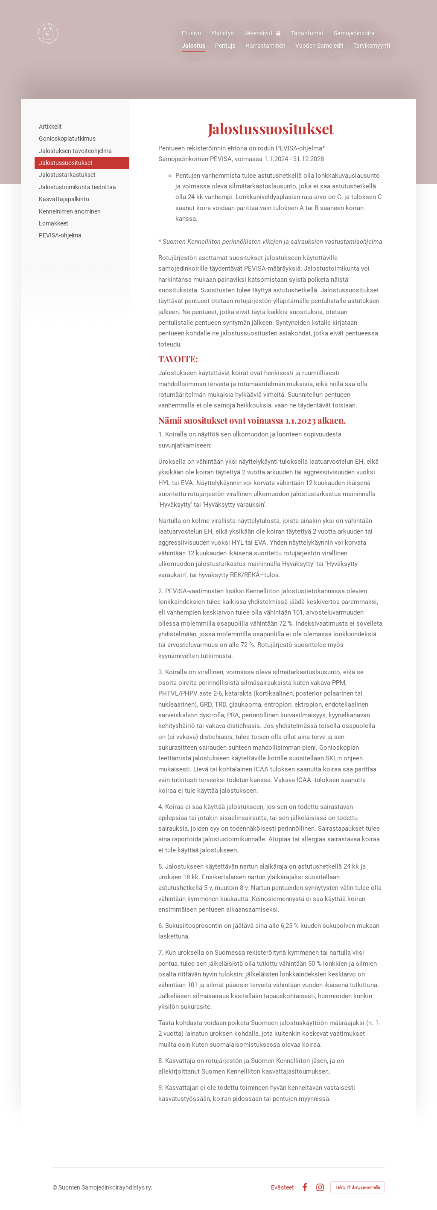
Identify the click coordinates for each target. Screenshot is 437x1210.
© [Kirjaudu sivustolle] (55, 1187)
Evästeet (282, 1187)
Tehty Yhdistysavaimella (357, 1187)
